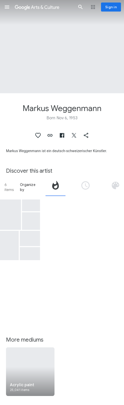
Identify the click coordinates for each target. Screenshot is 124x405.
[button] (7, 7)
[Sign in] (111, 7)
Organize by (28, 187)
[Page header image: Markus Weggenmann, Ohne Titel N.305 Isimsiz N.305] (62, 46)
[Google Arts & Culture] (44, 7)
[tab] (56, 187)
